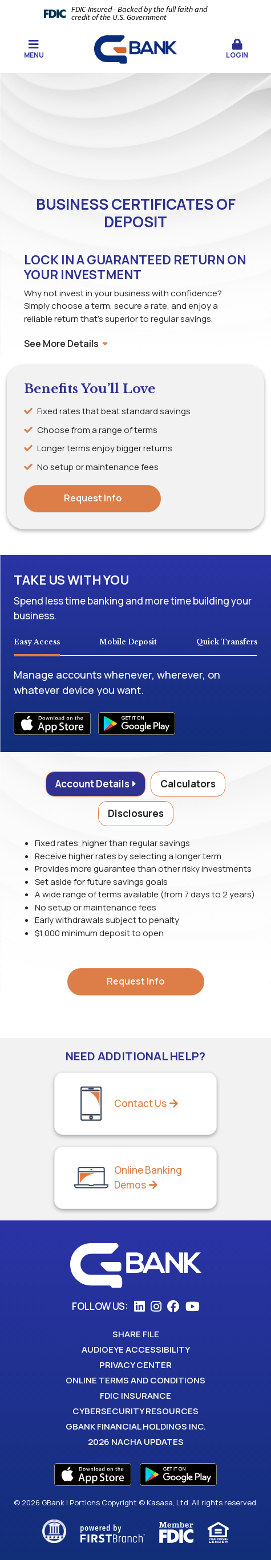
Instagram (156, 1306)
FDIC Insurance (135, 1396)
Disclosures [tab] (136, 813)
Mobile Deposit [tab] (128, 642)
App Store (92, 1474)
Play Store (178, 1474)
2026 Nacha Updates (136, 1442)
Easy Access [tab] (37, 642)
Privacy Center (135, 1365)
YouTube (192, 1306)
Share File (135, 1334)
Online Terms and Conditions (135, 1380)
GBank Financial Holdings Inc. (136, 1426)
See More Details (66, 343)
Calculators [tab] (188, 783)
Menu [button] (34, 49)
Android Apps (136, 723)
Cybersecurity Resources (135, 1411)
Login (237, 49)
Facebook (173, 1306)
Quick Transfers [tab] (226, 642)
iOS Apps (52, 723)
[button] (237, 49)
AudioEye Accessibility (136, 1349)
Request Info (93, 498)
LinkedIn (139, 1306)
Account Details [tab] (92, 783)
